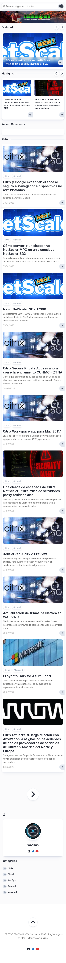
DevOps (11, 880)
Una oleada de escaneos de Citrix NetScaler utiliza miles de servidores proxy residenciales (31, 491)
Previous (56, 27)
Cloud (7, 670)
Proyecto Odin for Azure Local (27, 676)
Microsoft (18, 670)
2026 (4, 139)
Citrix (6, 176)
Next (62, 27)
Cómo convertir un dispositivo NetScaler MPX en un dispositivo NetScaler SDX (29, 62)
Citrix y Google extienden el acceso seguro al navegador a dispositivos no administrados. (32, 186)
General (17, 176)
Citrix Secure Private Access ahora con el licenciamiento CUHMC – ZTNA (32, 370)
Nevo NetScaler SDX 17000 (24, 309)
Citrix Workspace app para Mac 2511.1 (32, 431)
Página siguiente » (33, 794)
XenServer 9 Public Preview (25, 554)
